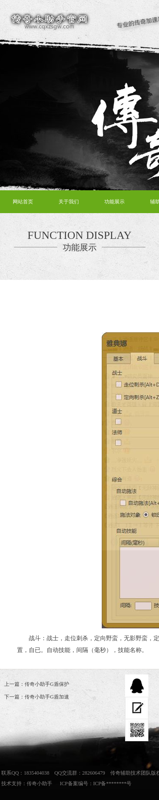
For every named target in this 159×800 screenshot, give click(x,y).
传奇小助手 (39, 783)
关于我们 (69, 202)
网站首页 (23, 202)
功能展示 (114, 202)
